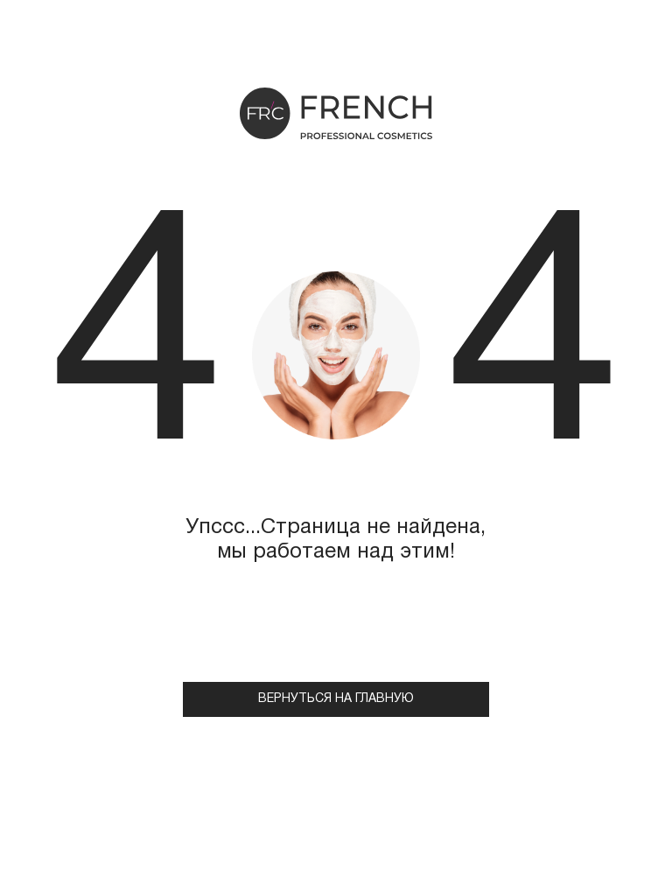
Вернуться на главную (336, 699)
